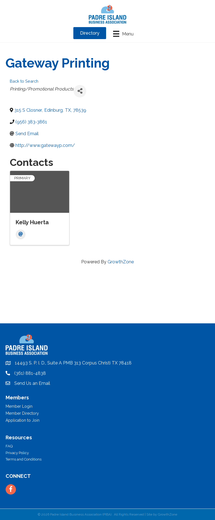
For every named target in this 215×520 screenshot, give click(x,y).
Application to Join (22, 420)
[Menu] (123, 34)
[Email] (20, 234)
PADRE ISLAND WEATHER (107, 302)
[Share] (80, 91)
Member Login (19, 406)
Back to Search (24, 81)
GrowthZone (121, 261)
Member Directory (22, 413)
